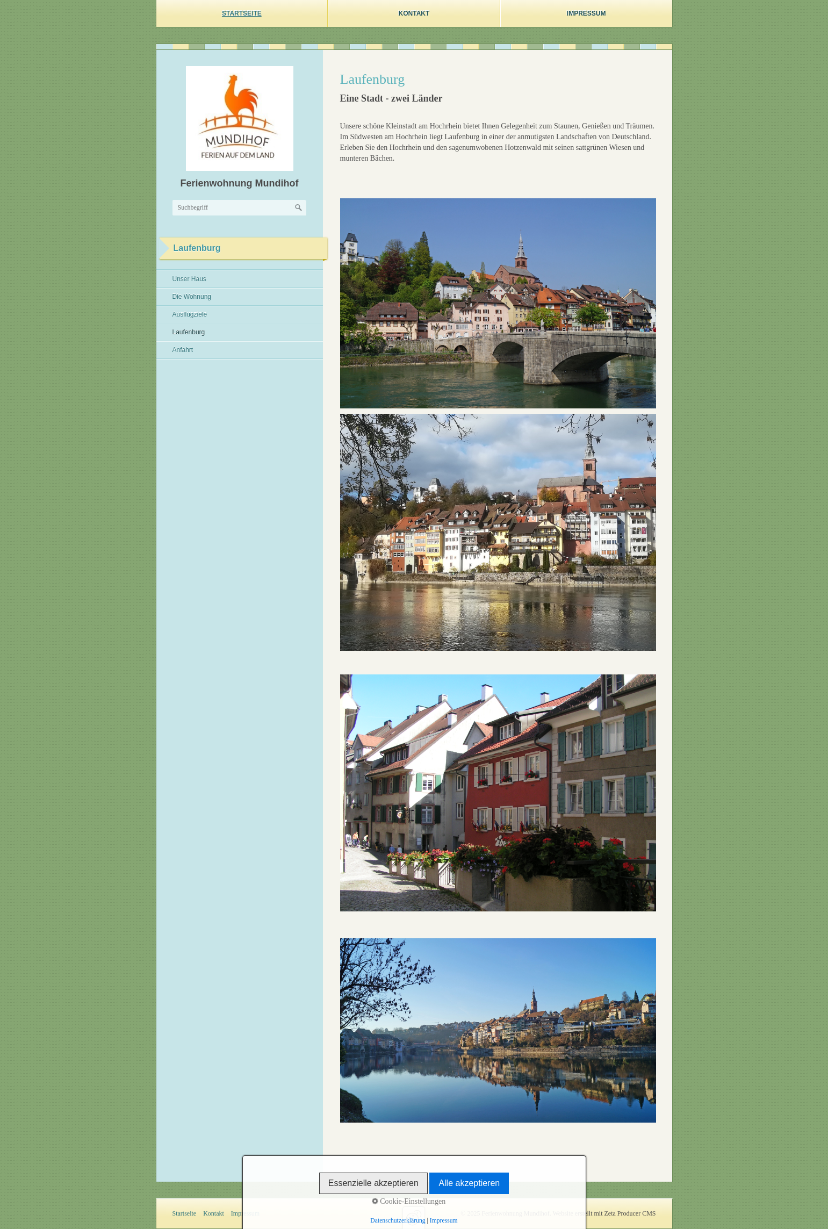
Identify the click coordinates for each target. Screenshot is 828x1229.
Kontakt (414, 13)
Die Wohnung (192, 296)
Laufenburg (188, 332)
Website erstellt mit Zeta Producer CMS (604, 1213)
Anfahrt (182, 350)
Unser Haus (189, 279)
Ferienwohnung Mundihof (240, 183)
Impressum (586, 13)
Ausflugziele (189, 314)
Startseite (242, 13)
